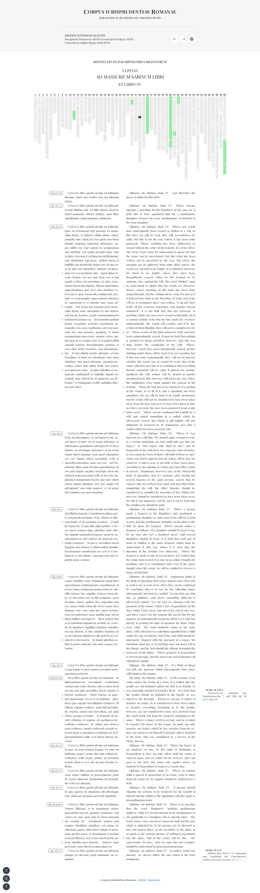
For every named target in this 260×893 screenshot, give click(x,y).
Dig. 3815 (56, 787)
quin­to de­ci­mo (95, 193)
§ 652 (205, 699)
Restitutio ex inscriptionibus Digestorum (130, 62)
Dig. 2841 (56, 226)
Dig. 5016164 (54, 804)
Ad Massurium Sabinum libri (130, 77)
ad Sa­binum (111, 193)
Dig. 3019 (56, 576)
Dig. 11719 (56, 193)
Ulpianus (134, 193)
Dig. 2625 (56, 205)
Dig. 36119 (55, 678)
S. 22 (231, 853)
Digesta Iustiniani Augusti (85, 35)
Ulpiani (130, 70)
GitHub (142, 880)
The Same (134, 678)
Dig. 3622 (56, 745)
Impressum (154, 880)
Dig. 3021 (56, 665)
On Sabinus (148, 193)
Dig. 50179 (55, 850)
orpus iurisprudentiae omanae (130, 12)
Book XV (163, 193)
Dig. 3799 (56, 770)
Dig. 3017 (56, 509)
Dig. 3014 (56, 433)
